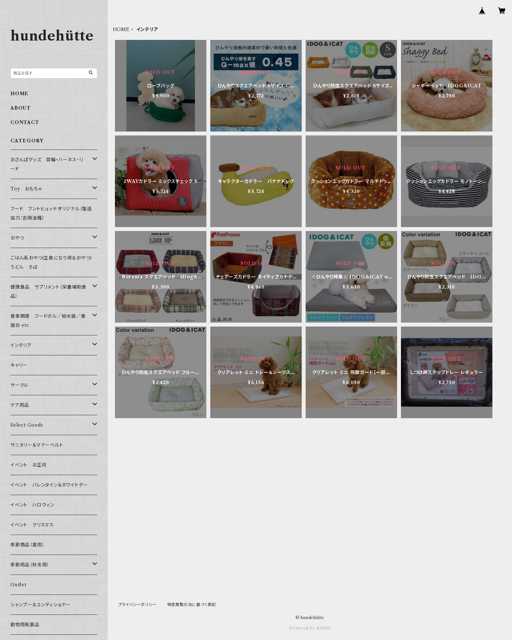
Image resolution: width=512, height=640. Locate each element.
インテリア (21, 345)
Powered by (310, 628)
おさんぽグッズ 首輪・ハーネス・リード (46, 164)
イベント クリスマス (32, 525)
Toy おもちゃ (26, 189)
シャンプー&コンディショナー (40, 605)
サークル (19, 385)
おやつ (17, 238)
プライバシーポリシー (137, 604)
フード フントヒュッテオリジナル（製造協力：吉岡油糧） (51, 213)
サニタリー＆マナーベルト (36, 445)
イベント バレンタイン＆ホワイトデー (49, 485)
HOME (121, 29)
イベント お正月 (28, 465)
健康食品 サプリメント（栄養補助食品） (48, 291)
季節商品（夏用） (27, 545)
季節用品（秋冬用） (29, 565)
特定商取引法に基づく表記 (191, 604)
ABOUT (20, 108)
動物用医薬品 (25, 625)
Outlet (18, 585)
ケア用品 (19, 405)
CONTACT (24, 122)
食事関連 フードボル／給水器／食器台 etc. (48, 320)
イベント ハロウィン (32, 505)
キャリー (18, 365)
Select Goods (26, 425)
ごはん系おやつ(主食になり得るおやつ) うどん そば (53, 262)
